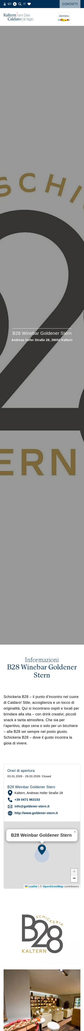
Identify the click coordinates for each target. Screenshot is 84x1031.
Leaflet (31, 886)
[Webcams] (5, 4)
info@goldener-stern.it (32, 806)
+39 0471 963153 (27, 799)
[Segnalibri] (29, 4)
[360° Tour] (9, 4)
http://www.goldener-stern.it (36, 813)
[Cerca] (20, 4)
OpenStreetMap (53, 886)
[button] (42, 849)
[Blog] (15, 4)
